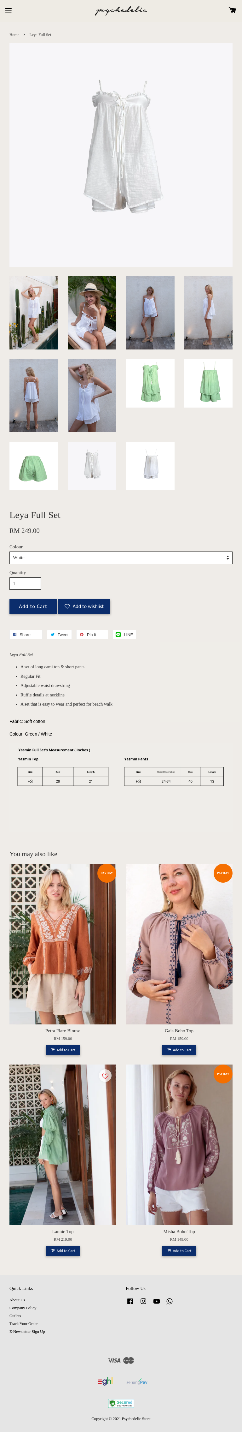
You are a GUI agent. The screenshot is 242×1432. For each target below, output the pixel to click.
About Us (17, 1300)
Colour (16, 546)
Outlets (15, 1316)
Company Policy (22, 1308)
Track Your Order (23, 1324)
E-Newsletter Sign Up (27, 1331)
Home (14, 35)
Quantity (17, 572)
